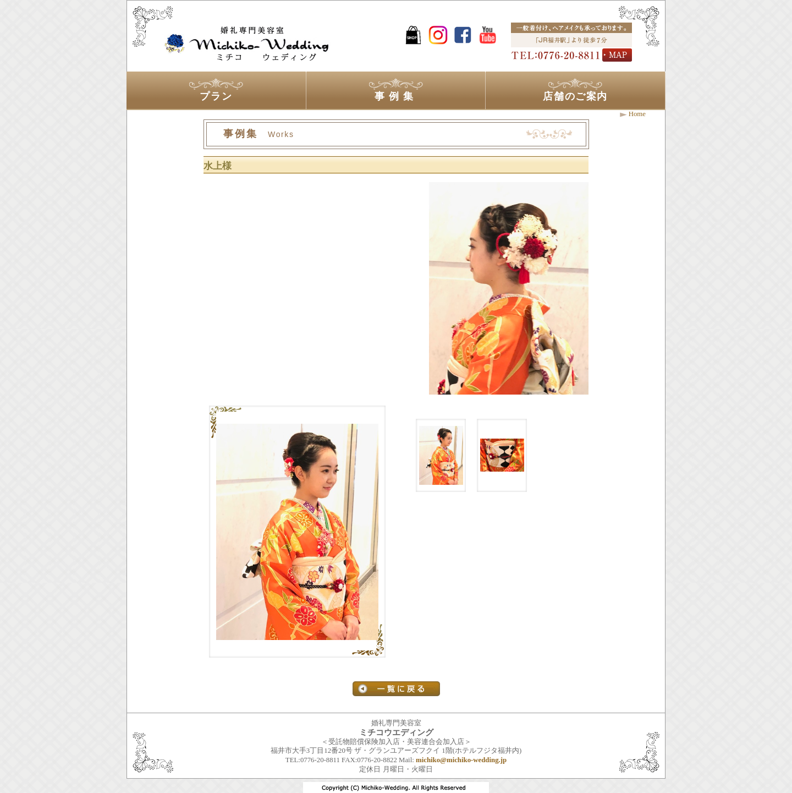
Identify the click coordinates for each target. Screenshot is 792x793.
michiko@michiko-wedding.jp (461, 760)
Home (637, 114)
